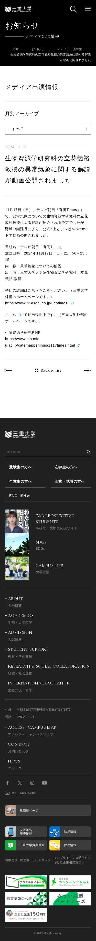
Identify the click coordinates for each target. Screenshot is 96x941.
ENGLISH (17, 496)
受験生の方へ (20, 467)
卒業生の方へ (20, 481)
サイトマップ (41, 860)
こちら (10, 315)
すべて (17, 129)
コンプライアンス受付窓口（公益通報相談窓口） (72, 860)
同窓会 (25, 860)
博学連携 (11, 860)
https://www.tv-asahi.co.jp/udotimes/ (37, 303)
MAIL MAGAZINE (21, 793)
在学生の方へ (66, 467)
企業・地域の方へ (70, 481)
